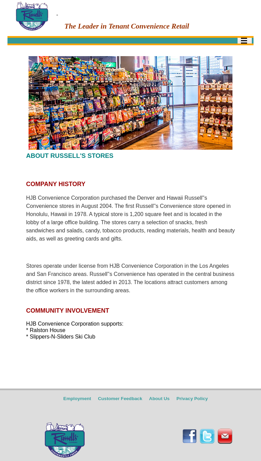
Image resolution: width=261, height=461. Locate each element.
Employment (77, 398)
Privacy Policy (192, 398)
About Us (159, 398)
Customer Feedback (120, 398)
